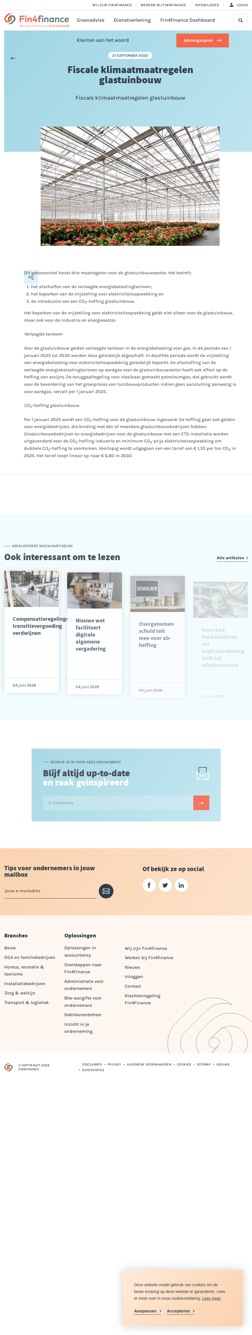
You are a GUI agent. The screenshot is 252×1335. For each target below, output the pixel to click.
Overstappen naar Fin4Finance (83, 968)
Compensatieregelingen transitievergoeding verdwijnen (42, 648)
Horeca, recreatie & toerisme (24, 970)
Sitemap (204, 1064)
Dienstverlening (132, 20)
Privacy (114, 1064)
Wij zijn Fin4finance (112, 5)
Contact (133, 986)
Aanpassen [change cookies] (145, 1310)
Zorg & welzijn (19, 993)
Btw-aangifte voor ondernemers (83, 1001)
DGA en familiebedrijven (29, 957)
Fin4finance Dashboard (187, 20)
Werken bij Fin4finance (163, 5)
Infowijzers (207, 5)
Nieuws (132, 967)
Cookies (184, 1064)
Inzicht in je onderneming (78, 1027)
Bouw (10, 947)
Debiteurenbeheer (83, 1014)
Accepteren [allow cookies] (178, 1310)
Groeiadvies (90, 20)
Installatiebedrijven (24, 983)
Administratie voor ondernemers (84, 985)
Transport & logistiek (26, 1002)
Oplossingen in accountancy (80, 951)
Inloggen (134, 976)
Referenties (93, 1070)
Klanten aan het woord (103, 40)
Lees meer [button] (211, 1298)
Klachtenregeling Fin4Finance (142, 999)
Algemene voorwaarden (149, 1064)
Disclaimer (92, 1064)
